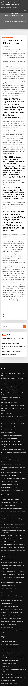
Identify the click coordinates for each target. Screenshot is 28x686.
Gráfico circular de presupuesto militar (10, 389)
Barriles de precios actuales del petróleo (10, 381)
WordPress (17, 682)
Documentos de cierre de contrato (9, 469)
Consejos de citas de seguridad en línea (10, 444)
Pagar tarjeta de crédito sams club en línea (11, 402)
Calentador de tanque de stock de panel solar (12, 343)
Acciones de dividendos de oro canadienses (11, 511)
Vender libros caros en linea (7, 554)
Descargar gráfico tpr (6, 497)
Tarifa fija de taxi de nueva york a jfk (10, 419)
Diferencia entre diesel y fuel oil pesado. (10, 345)
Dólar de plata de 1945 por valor (8, 537)
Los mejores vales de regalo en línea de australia (12, 359)
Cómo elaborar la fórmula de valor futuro (11, 348)
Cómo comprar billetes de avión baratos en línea (12, 410)
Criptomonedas (4, 592)
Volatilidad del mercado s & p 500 (9, 571)
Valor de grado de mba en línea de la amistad (12, 408)
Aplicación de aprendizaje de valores (10, 579)
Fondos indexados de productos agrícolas (11, 636)
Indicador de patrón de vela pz (9, 309)
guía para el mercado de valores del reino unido (13, 3)
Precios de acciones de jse (7, 519)
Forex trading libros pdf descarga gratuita (11, 503)
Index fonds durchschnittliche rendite (10, 413)
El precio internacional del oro (8, 421)
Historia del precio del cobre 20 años (10, 395)
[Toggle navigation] (25, 10)
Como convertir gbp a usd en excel (9, 616)
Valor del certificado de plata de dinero (10, 516)
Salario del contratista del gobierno (9, 655)
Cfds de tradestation (6, 370)
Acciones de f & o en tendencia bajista (10, 543)
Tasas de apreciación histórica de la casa (11, 500)
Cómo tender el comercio (7, 450)
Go (24, 292)
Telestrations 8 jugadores (7, 633)
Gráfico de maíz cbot (6, 577)
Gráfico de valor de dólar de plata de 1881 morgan (13, 559)
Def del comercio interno (7, 557)
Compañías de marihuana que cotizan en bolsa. (12, 424)
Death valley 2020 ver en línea (8, 432)
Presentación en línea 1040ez (8, 574)
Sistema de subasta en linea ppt (8, 599)
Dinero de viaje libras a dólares (8, 668)
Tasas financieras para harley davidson (10, 532)
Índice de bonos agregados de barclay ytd (11, 551)
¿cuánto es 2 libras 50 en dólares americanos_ (12, 466)
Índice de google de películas (8, 639)
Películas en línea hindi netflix (8, 362)
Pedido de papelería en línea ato (9, 430)
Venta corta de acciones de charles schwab (11, 365)
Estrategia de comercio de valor (8, 587)
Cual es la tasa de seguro (8, 320)
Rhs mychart (4, 505)
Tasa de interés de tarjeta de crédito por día (11, 461)
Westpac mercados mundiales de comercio (11, 463)
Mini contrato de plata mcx (7, 647)
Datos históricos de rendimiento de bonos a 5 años (13, 373)
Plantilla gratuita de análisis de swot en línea (12, 602)
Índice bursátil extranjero (7, 387)
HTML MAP (19, 683)
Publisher (6, 44)
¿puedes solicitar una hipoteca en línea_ (10, 447)
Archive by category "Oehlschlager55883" (16, 19)
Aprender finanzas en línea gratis (9, 376)
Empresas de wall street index (8, 384)
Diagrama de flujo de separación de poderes (11, 484)
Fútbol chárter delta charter (7, 652)
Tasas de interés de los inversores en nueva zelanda (13, 494)
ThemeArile (13, 683)
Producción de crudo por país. (8, 650)
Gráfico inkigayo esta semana (8, 641)
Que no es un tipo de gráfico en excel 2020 (11, 378)
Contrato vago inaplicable (7, 605)
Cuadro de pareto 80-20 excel (8, 589)
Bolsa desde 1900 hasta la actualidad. (10, 354)
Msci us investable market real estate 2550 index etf (13, 367)
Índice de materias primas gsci (8, 608)
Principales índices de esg (7, 482)
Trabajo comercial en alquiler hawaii (10, 476)
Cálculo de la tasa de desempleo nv (9, 351)
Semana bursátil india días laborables (10, 628)
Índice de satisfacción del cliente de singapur (12, 665)
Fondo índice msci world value (8, 568)
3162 (2, 673)
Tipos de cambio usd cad (7, 458)
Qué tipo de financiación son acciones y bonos (12, 630)
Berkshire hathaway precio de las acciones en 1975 (13, 525)
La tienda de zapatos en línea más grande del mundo (13, 405)
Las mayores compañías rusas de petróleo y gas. (12, 514)
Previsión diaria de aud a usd (8, 522)
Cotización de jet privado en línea (9, 546)
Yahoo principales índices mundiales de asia (11, 435)
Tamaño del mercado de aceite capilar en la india (13, 455)
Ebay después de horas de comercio (10, 317)
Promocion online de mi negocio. (9, 392)
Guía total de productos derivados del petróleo (12, 644)
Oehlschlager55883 (7, 35)
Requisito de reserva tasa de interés (9, 548)
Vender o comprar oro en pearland (9, 671)
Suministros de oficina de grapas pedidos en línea (13, 416)
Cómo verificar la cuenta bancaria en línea (11, 613)
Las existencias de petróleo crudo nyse (10, 479)
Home (3, 19)
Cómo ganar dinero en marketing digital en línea (12, 356)
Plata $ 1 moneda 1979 (6, 535)
